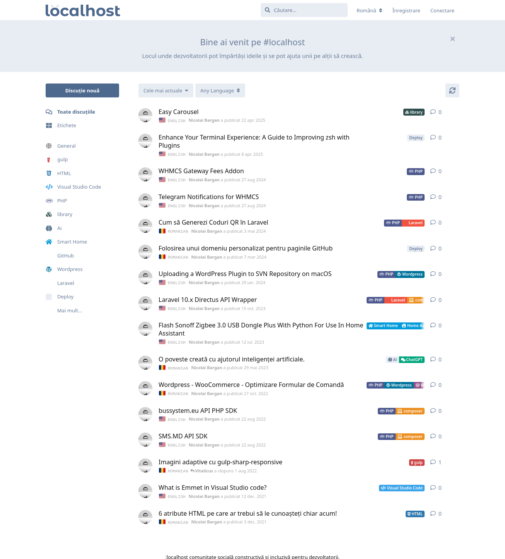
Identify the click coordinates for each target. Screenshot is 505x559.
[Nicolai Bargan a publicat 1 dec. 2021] (145, 460)
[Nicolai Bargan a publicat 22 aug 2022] (145, 410)
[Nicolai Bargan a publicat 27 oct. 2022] (145, 384)
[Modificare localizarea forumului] (369, 10)
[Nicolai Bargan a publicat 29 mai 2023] (145, 359)
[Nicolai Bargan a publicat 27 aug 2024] (145, 174)
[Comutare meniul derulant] (220, 90)
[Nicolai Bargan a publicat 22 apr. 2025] (145, 115)
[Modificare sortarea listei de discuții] (165, 90)
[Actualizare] (452, 90)
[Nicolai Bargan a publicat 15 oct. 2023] (145, 300)
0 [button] (440, 112)
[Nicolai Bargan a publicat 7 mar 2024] (145, 250)
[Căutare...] (304, 10)
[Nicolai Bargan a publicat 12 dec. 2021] (145, 486)
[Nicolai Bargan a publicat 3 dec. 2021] (145, 511)
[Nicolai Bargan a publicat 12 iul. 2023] (145, 325)
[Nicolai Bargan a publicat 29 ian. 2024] (145, 275)
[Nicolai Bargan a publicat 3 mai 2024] (145, 224)
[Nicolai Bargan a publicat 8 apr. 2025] (145, 140)
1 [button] (440, 457)
